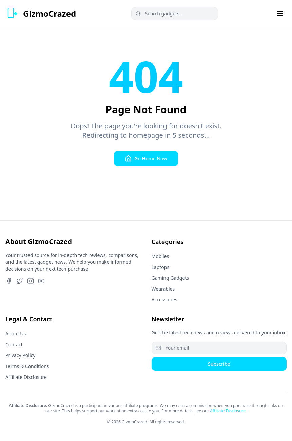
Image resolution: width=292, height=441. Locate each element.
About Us (15, 333)
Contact (14, 344)
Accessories (164, 299)
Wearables (163, 289)
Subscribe (219, 364)
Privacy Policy (20, 355)
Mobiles (160, 256)
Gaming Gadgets (170, 278)
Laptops (161, 267)
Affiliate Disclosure (26, 377)
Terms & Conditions (27, 366)
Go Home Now (146, 158)
